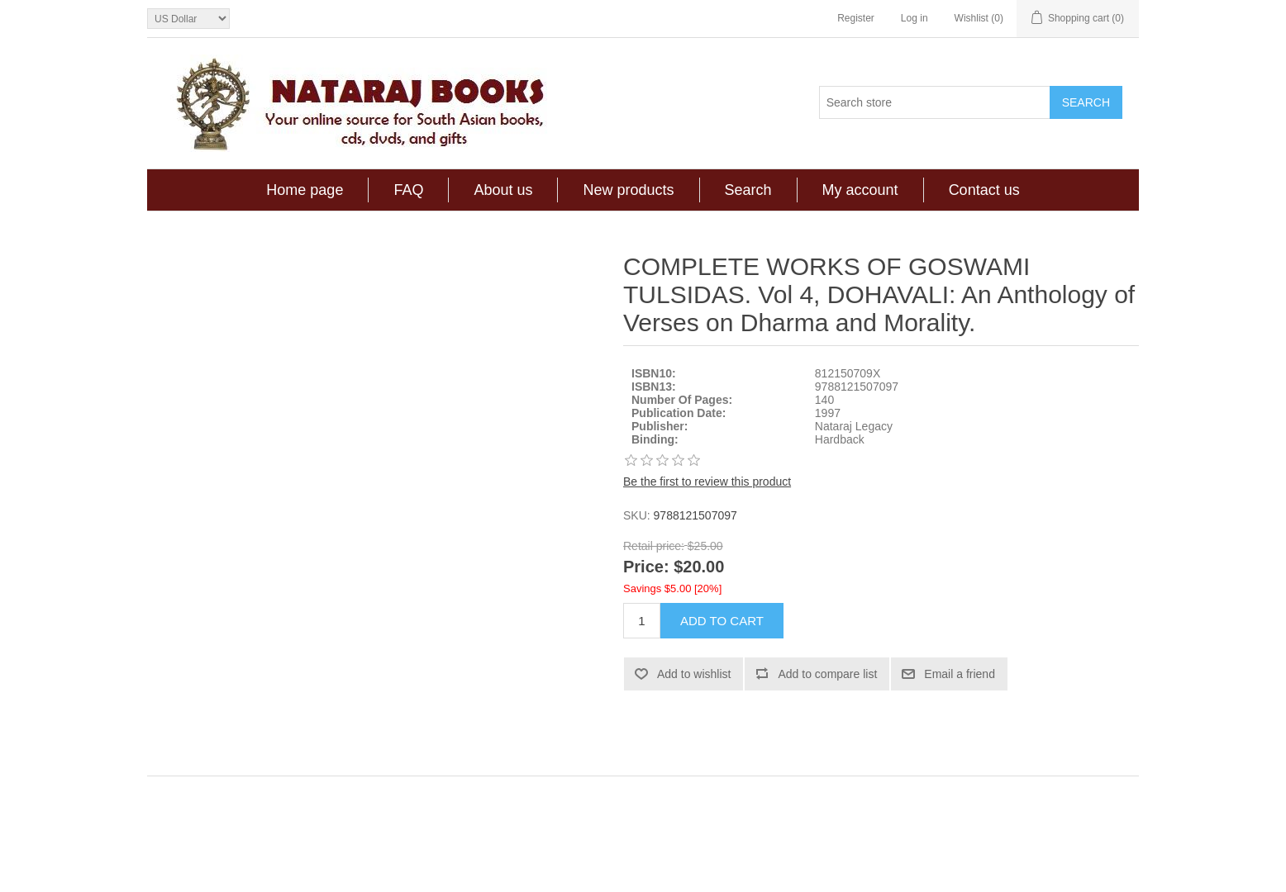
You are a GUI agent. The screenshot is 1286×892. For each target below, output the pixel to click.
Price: (646, 567)
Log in (914, 18)
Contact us (984, 190)
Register (855, 18)
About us (503, 190)
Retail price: (653, 546)
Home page (304, 190)
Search (748, 190)
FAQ (408, 190)
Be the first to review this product (707, 481)
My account (860, 190)
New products (628, 190)
